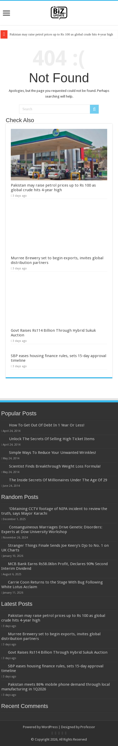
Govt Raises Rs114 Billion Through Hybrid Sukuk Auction (57, 652)
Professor (87, 727)
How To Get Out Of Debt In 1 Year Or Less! (47, 425)
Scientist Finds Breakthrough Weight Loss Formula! (55, 466)
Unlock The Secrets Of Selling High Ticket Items (52, 439)
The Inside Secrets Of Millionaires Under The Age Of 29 (58, 480)
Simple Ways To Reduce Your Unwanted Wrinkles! (52, 452)
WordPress (49, 727)
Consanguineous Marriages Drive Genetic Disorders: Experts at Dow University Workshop (51, 529)
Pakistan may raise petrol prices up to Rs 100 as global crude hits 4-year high (61, 34)
